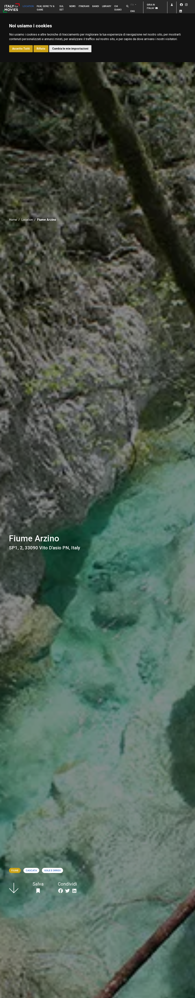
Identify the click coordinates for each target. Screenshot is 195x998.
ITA (132, 4)
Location (28, 6)
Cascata (31, 870)
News (72, 6)
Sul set (61, 8)
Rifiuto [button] (41, 48)
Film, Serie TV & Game (45, 8)
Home (13, 219)
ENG (132, 11)
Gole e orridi (52, 870)
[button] (127, 6)
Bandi (95, 6)
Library (106, 6)
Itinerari (84, 6)
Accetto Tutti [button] (21, 48)
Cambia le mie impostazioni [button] (70, 48)
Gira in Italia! (152, 6)
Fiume (14, 870)
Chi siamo (118, 8)
